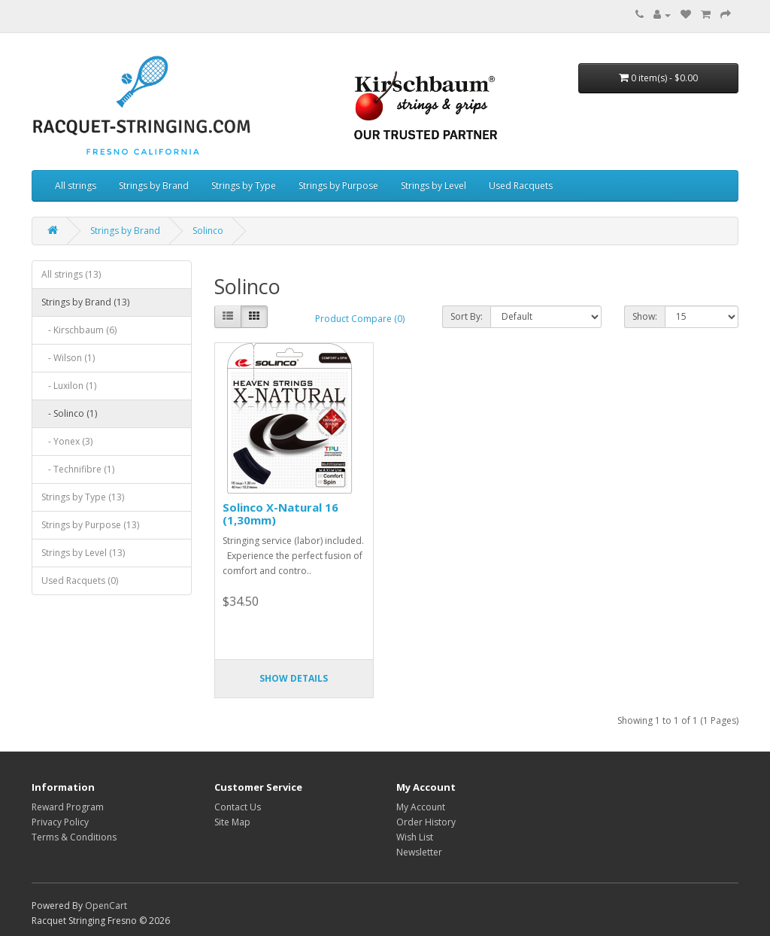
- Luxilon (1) (68, 385)
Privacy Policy (60, 822)
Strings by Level (433, 185)
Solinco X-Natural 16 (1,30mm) (280, 513)
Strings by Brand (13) (85, 302)
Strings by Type (243, 185)
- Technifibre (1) (77, 469)
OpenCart (106, 905)
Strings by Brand (154, 185)
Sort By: (466, 316)
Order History (426, 822)
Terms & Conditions (74, 837)
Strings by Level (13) (83, 552)
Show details (293, 678)
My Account (420, 807)
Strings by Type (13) (82, 497)
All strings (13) (71, 274)
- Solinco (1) (69, 413)
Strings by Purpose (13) (90, 524)
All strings (75, 185)
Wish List (414, 837)
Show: (644, 316)
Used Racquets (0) (79, 580)
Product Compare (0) (360, 318)
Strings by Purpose (338, 185)
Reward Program (68, 807)
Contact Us (237, 807)
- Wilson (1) (68, 357)
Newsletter (419, 852)
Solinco (207, 230)
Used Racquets (521, 185)
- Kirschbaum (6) (79, 330)
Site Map (232, 822)
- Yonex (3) (66, 441)
